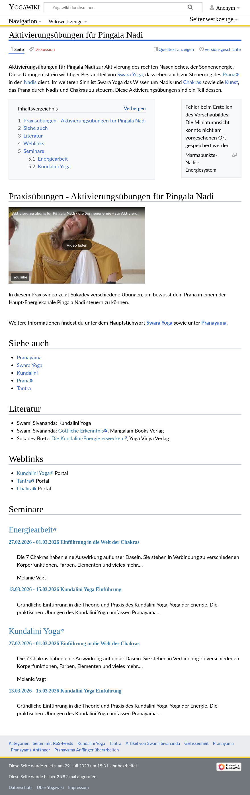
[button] (77, 245)
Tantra (24, 388)
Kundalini (27, 373)
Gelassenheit (196, 743)
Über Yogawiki (50, 787)
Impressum (78, 787)
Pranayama (213, 322)
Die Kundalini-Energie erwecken (87, 438)
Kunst (231, 82)
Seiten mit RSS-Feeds (53, 743)
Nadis (30, 82)
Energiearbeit (31, 529)
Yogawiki (24, 6)
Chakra (25, 488)
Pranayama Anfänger (30, 749)
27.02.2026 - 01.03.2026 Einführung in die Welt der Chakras (74, 542)
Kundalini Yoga (33, 473)
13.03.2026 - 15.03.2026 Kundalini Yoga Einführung (65, 589)
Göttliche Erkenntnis (81, 430)
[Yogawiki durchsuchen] (123, 7)
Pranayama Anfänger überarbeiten (86, 749)
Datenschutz (20, 787)
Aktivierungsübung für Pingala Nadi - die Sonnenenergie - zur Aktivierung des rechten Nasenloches (99, 213)
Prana (229, 74)
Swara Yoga (130, 74)
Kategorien (19, 743)
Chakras (192, 82)
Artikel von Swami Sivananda (153, 743)
